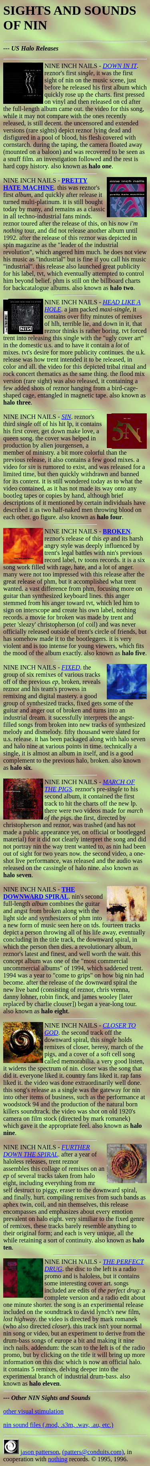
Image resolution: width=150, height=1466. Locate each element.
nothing (58, 1459)
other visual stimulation (33, 1411)
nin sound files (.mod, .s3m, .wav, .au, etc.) (58, 1424)
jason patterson (39, 1451)
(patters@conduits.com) (93, 1451)
